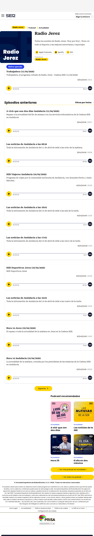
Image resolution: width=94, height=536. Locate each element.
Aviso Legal (13, 508)
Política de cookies (61, 508)
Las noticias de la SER (83, 429)
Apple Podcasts (45, 52)
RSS (71, 52)
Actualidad (44, 28)
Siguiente (42, 388)
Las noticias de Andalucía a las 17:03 (26, 237)
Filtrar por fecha (83, 102)
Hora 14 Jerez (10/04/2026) (21, 328)
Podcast (32, 28)
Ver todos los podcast (72, 477)
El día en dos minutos (81, 461)
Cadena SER (10, 15)
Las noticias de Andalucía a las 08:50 (26, 144)
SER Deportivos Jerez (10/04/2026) (25, 267)
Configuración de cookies (47, 511)
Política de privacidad (43, 508)
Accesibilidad (26, 508)
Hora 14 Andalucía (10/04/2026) (23, 358)
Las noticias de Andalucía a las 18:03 (26, 207)
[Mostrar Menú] (3, 15)
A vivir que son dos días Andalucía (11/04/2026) (32, 111)
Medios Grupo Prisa (47, 523)
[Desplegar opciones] (90, 88)
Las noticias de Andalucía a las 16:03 (26, 298)
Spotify (61, 52)
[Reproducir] (9, 88)
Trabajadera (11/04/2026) (20, 71)
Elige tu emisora (83, 17)
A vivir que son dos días (59, 429)
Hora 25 (55, 460)
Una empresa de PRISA (47, 518)
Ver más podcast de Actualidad (72, 469)
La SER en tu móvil (78, 508)
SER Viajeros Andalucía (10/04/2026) (26, 174)
